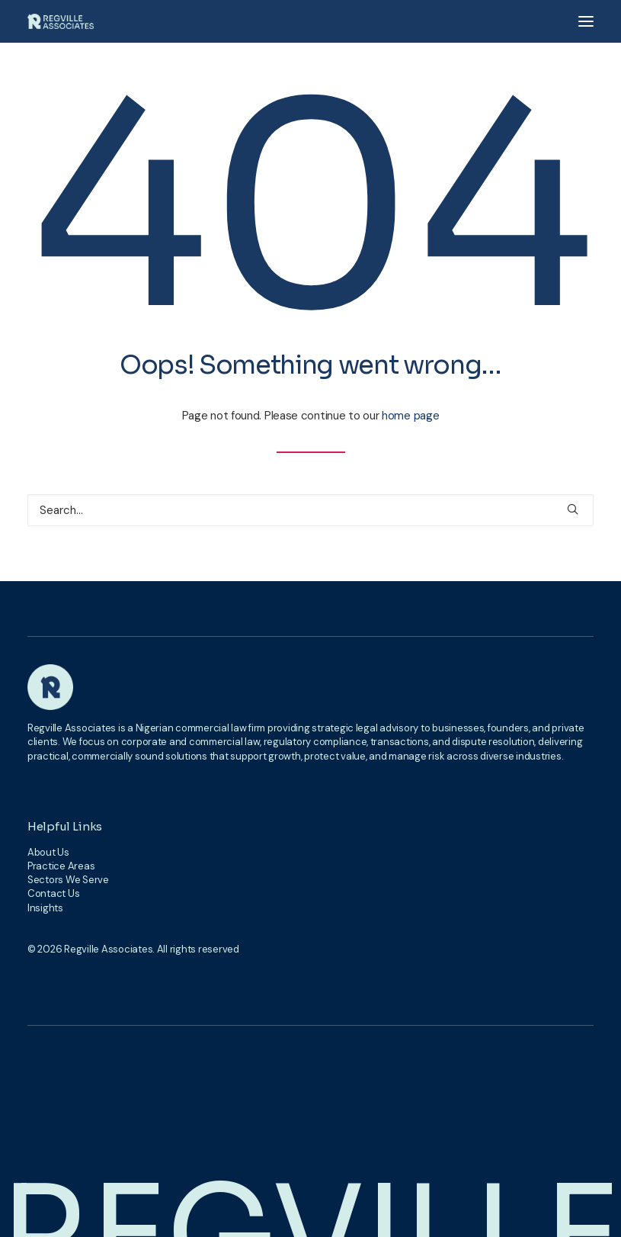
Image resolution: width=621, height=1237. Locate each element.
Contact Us (53, 893)
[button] (586, 21)
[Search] (310, 510)
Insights (45, 907)
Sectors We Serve (68, 879)
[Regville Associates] (60, 21)
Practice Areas (60, 865)
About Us (48, 852)
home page (410, 415)
